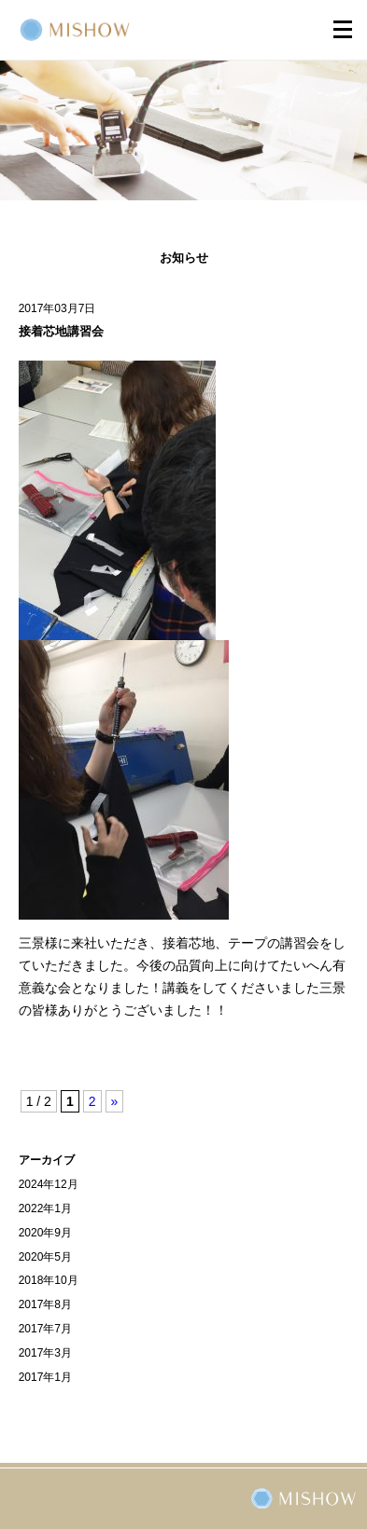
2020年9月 (45, 1232)
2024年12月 (48, 1184)
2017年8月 (45, 1304)
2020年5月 (45, 1256)
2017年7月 (45, 1328)
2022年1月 (45, 1208)
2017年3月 (45, 1352)
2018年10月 (48, 1280)
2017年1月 (45, 1377)
